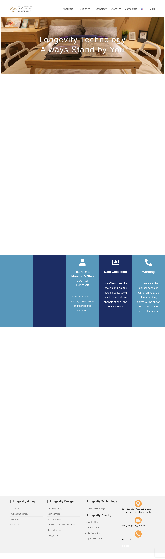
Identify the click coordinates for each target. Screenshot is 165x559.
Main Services (53, 513)
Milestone (15, 519)
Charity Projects (92, 527)
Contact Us (15, 524)
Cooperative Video (93, 538)
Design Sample (54, 519)
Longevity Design (55, 508)
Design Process (54, 530)
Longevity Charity (93, 522)
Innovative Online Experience (61, 524)
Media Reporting (92, 533)
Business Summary (19, 513)
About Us (14, 508)
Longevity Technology (95, 508)
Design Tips (52, 535)
